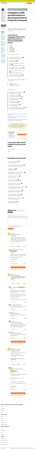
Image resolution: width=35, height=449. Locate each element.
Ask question (10, 228)
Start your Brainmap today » (18, 127)
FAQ (1, 430)
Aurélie (12, 370)
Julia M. (12, 276)
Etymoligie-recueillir (15, 257)
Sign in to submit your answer (18, 269)
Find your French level (22, 134)
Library (13, 8)
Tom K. (12, 351)
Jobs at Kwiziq (3, 432)
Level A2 (20, 8)
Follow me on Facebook (4, 444)
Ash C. (12, 323)
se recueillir (16, 260)
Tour (1, 408)
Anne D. (12, 334)
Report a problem (3, 28)
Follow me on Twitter (4, 446)
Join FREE (29, 3)
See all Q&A (10, 212)
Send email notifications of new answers (15, 226)
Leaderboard (3, 410)
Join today (21, 271)
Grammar (16, 8)
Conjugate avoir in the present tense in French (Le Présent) (3, 56)
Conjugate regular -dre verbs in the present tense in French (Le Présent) (3, 50)
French (9, 8)
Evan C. (12, 233)
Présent (9, 151)
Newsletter (2, 422)
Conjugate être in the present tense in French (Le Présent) (3, 61)
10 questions (2, 27)
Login (2, 420)
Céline (12, 250)
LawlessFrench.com (4, 442)
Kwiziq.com (2, 440)
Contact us (2, 436)
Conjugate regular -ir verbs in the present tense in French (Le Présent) (3, 43)
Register (2, 418)
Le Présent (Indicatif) (11, 149)
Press (2, 434)
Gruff (12, 307)
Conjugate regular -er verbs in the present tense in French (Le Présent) (3, 37)
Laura (12, 289)
